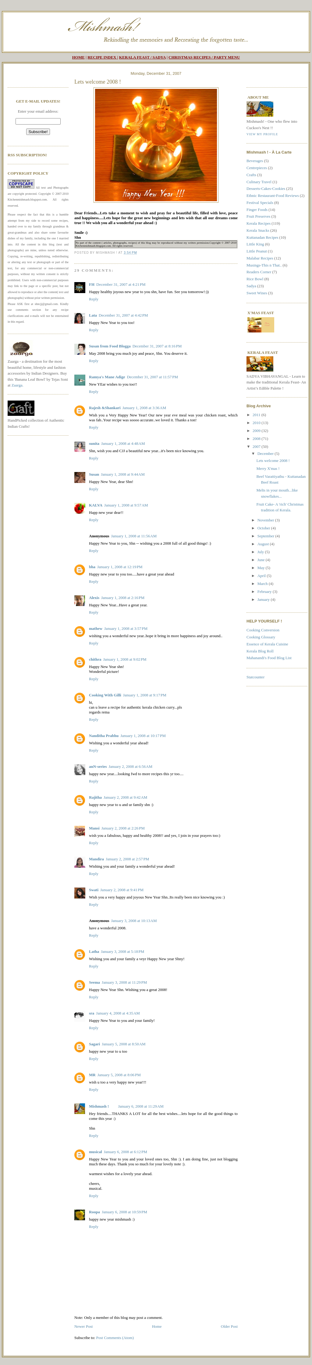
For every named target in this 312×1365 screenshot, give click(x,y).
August (263, 544)
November (266, 520)
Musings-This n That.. (264, 265)
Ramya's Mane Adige (107, 377)
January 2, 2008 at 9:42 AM (125, 797)
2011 (257, 414)
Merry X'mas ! (267, 468)
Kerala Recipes (258, 223)
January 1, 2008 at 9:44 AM (123, 474)
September (266, 536)
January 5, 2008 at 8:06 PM (119, 1075)
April (262, 575)
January (264, 599)
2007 (257, 446)
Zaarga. (17, 385)
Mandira (96, 859)
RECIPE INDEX (101, 57)
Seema (94, 982)
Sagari (94, 1044)
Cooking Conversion (262, 630)
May (261, 567)
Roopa (94, 1212)
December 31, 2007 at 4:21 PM (121, 284)
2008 (257, 438)
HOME (78, 57)
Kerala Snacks (257, 230)
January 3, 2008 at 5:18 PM (122, 951)
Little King (255, 244)
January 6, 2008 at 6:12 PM (125, 1151)
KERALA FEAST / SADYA (142, 57)
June (261, 559)
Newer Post (83, 1326)
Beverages (254, 160)
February (265, 591)
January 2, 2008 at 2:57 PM (127, 859)
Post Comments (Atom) (115, 1337)
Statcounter (255, 677)
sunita (94, 443)
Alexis (94, 597)
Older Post (229, 1326)
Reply (93, 299)
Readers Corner (258, 272)
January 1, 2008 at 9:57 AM (126, 505)
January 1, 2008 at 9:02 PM (124, 659)
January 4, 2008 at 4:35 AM (118, 1013)
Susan (94, 474)
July (261, 552)
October (264, 528)
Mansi (94, 828)
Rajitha (95, 797)
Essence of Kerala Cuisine (267, 644)
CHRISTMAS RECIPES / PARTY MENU (204, 57)
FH (91, 284)
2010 (257, 422)
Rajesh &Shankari (105, 407)
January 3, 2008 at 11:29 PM (124, 982)
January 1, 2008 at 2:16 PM (122, 597)
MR (92, 1075)
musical (95, 1151)
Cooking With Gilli (105, 695)
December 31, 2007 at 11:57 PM (152, 377)
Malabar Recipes (259, 258)
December (266, 453)
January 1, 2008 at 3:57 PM (125, 628)
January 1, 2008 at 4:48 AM (123, 443)
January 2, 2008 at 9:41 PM (122, 890)
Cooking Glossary (260, 637)
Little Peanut (256, 251)
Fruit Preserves (258, 216)
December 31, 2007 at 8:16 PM (157, 346)
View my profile (262, 134)
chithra (95, 659)
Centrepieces (256, 167)
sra (91, 1013)
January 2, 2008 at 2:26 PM (123, 828)
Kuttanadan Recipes (262, 237)
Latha (94, 951)
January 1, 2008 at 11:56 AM (134, 536)
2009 (257, 430)
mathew (95, 628)
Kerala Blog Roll (260, 651)
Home (157, 1326)
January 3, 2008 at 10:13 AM (134, 920)
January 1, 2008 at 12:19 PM (120, 567)
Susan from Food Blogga (110, 346)
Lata (93, 315)
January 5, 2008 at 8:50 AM (124, 1044)
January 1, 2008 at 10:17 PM (143, 735)
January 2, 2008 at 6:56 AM (131, 766)
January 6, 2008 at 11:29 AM (141, 1106)
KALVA (95, 505)
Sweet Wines (256, 293)
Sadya (251, 286)
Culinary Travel (258, 182)
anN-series (98, 766)
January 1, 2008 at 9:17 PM (144, 695)
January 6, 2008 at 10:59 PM (124, 1212)
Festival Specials (259, 202)
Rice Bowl (254, 279)
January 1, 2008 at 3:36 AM (144, 407)
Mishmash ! (99, 1106)
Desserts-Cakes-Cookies (265, 188)
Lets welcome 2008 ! (97, 82)
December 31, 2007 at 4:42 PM (123, 315)
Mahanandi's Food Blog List (269, 657)
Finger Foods (257, 209)
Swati (93, 890)
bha (92, 567)
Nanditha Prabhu (104, 735)
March (263, 583)
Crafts (251, 174)
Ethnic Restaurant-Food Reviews (272, 195)
